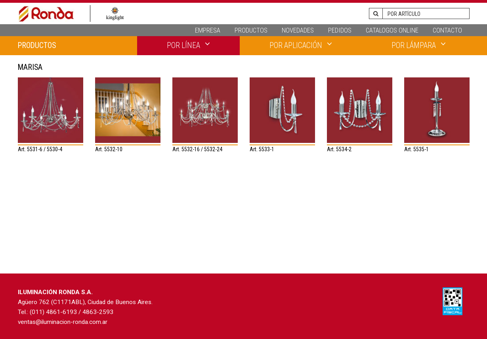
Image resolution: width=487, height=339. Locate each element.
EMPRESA (207, 30)
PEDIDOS (339, 30)
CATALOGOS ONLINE (392, 30)
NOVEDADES (298, 30)
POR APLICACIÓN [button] (300, 45)
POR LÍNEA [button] (188, 45)
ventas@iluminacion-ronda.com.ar (62, 322)
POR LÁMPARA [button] (419, 45)
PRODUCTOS (251, 30)
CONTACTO (447, 30)
